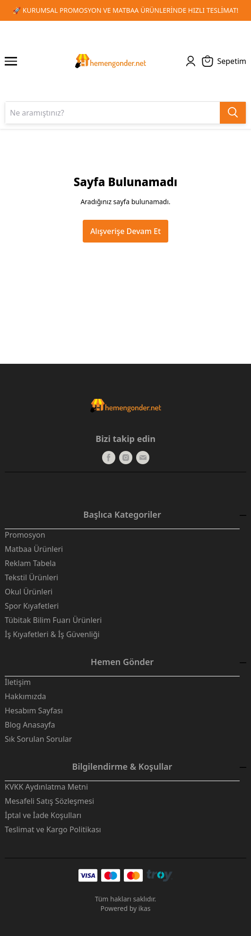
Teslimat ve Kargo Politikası (53, 829)
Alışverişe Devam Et (125, 231)
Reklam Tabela (30, 563)
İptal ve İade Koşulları (43, 815)
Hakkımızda (25, 696)
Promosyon (25, 535)
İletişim (18, 682)
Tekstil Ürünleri (31, 577)
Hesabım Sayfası (34, 710)
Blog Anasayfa (30, 725)
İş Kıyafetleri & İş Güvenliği (52, 634)
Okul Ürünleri (28, 591)
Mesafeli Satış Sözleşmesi (49, 801)
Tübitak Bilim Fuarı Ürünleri (53, 620)
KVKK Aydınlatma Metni (46, 787)
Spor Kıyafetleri (32, 606)
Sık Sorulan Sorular (38, 739)
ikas (144, 908)
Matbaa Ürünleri (34, 549)
